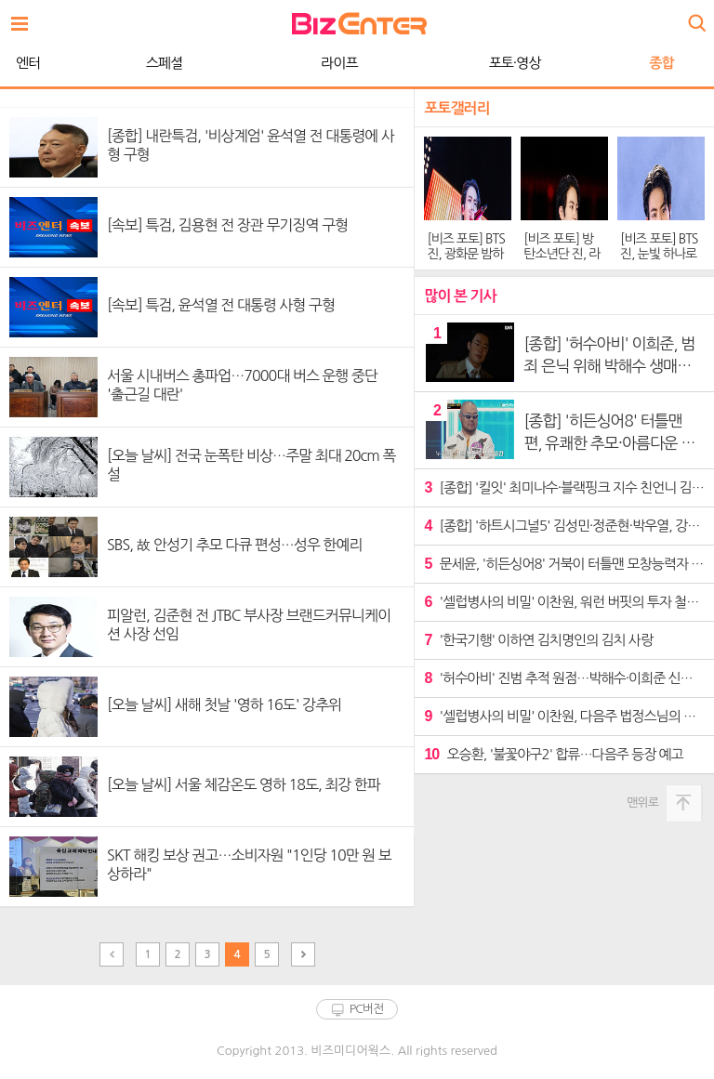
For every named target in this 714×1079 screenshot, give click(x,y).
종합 (503, 63)
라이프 (181, 63)
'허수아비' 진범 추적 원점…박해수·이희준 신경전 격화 (564, 678)
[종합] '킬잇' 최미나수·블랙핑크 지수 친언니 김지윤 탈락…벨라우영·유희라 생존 (564, 487)
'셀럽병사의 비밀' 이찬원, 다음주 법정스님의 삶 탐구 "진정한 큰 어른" (564, 716)
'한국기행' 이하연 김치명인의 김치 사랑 (538, 640)
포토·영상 (357, 63)
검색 (695, 16)
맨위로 (642, 802)
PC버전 (367, 1009)
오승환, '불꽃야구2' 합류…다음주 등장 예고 (553, 754)
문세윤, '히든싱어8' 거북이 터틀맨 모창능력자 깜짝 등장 (564, 564)
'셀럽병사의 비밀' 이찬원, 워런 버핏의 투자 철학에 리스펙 (564, 602)
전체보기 (24, 18)
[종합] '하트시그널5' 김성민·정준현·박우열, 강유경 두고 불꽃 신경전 (564, 525)
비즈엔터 (359, 23)
